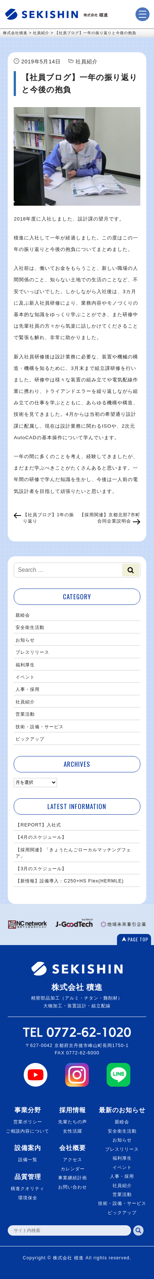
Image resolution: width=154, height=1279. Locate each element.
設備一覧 (27, 1159)
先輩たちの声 (72, 1121)
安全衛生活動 (30, 627)
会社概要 (72, 1148)
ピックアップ (30, 739)
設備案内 (27, 1148)
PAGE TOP (138, 939)
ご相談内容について (27, 1131)
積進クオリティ (27, 1188)
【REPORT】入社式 (38, 825)
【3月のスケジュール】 (41, 868)
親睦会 (23, 615)
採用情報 (72, 1110)
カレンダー (73, 1169)
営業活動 (25, 714)
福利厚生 (25, 664)
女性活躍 (72, 1131)
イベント (25, 677)
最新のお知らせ (122, 1110)
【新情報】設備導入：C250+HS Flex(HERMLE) (70, 881)
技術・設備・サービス (40, 726)
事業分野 (27, 1110)
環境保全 (27, 1197)
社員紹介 (25, 702)
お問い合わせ (72, 1187)
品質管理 (27, 1176)
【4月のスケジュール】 (41, 837)
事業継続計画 (72, 1177)
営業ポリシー (27, 1121)
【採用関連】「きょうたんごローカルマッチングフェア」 (73, 853)
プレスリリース (32, 652)
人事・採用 (28, 689)
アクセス (72, 1159)
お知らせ (25, 640)
